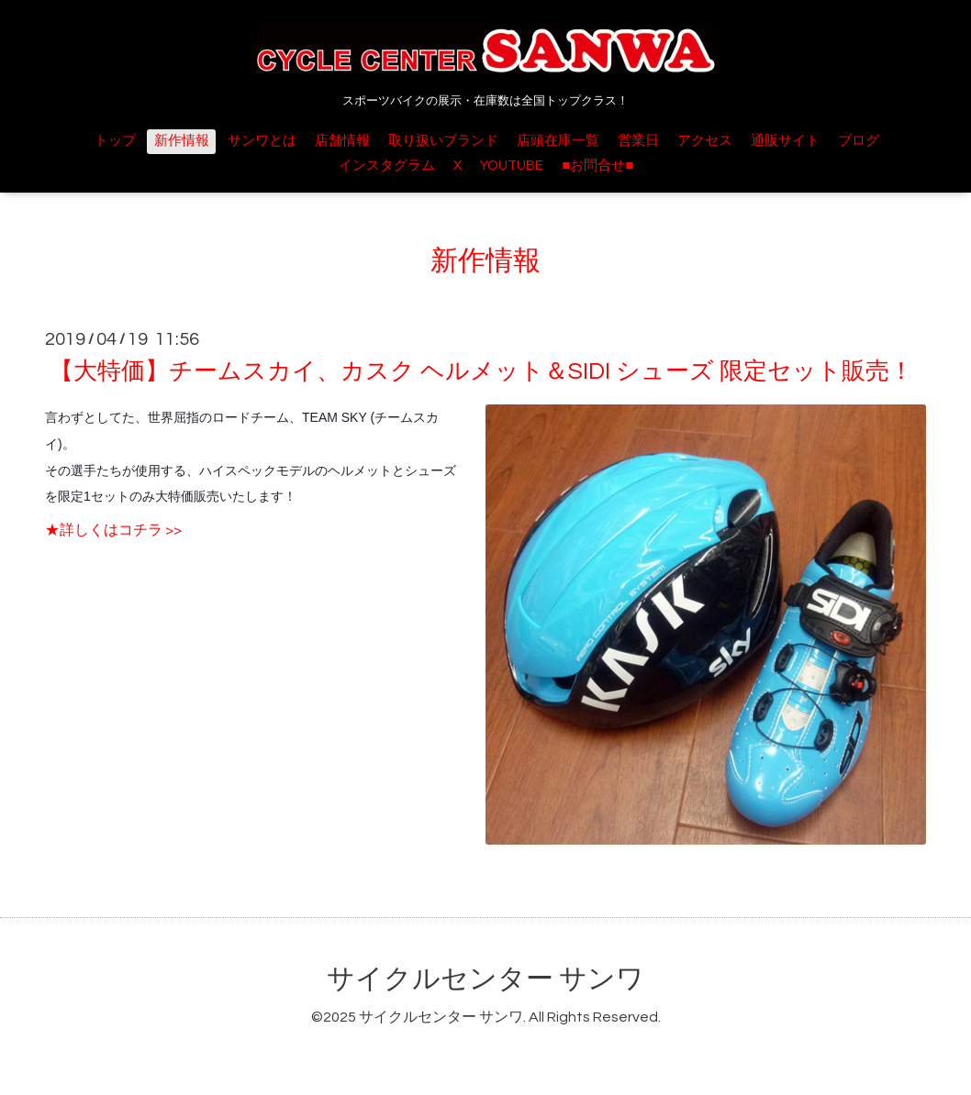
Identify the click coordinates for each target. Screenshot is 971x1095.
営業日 (638, 141)
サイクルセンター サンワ (485, 979)
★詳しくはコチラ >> (113, 530)
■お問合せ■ (597, 165)
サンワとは (262, 141)
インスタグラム (387, 165)
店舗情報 (342, 141)
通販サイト (785, 141)
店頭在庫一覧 (558, 141)
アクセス (704, 141)
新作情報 (181, 141)
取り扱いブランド (443, 141)
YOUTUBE (511, 165)
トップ (115, 141)
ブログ (858, 141)
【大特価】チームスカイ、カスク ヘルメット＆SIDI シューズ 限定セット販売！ (481, 371)
